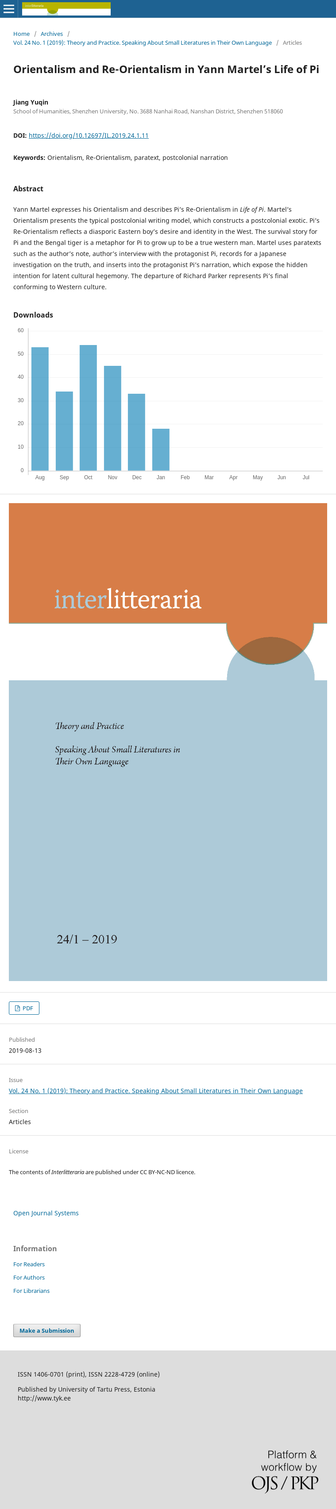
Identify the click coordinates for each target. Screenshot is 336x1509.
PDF (27, 1008)
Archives (52, 34)
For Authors (29, 1277)
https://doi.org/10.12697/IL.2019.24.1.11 (89, 135)
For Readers (29, 1264)
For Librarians (31, 1291)
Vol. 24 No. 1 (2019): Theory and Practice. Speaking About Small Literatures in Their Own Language (142, 43)
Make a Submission (46, 1330)
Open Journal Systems (46, 1213)
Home (21, 34)
